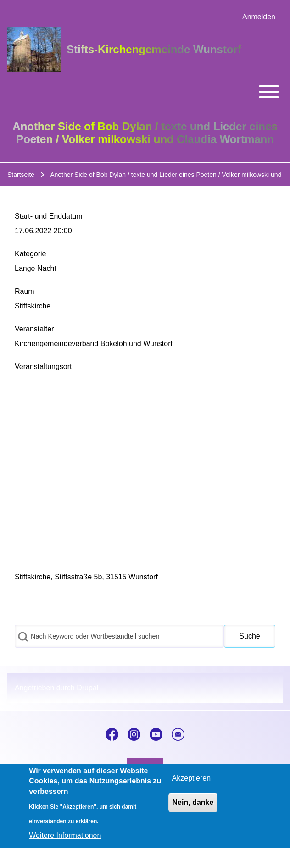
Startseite (20, 174)
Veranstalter (34, 329)
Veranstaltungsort (43, 366)
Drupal (87, 688)
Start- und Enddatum (49, 216)
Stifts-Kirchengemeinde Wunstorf (154, 49)
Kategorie (30, 254)
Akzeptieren (191, 778)
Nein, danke (193, 802)
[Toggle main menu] (145, 92)
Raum (24, 291)
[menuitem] (259, 17)
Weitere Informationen (65, 835)
